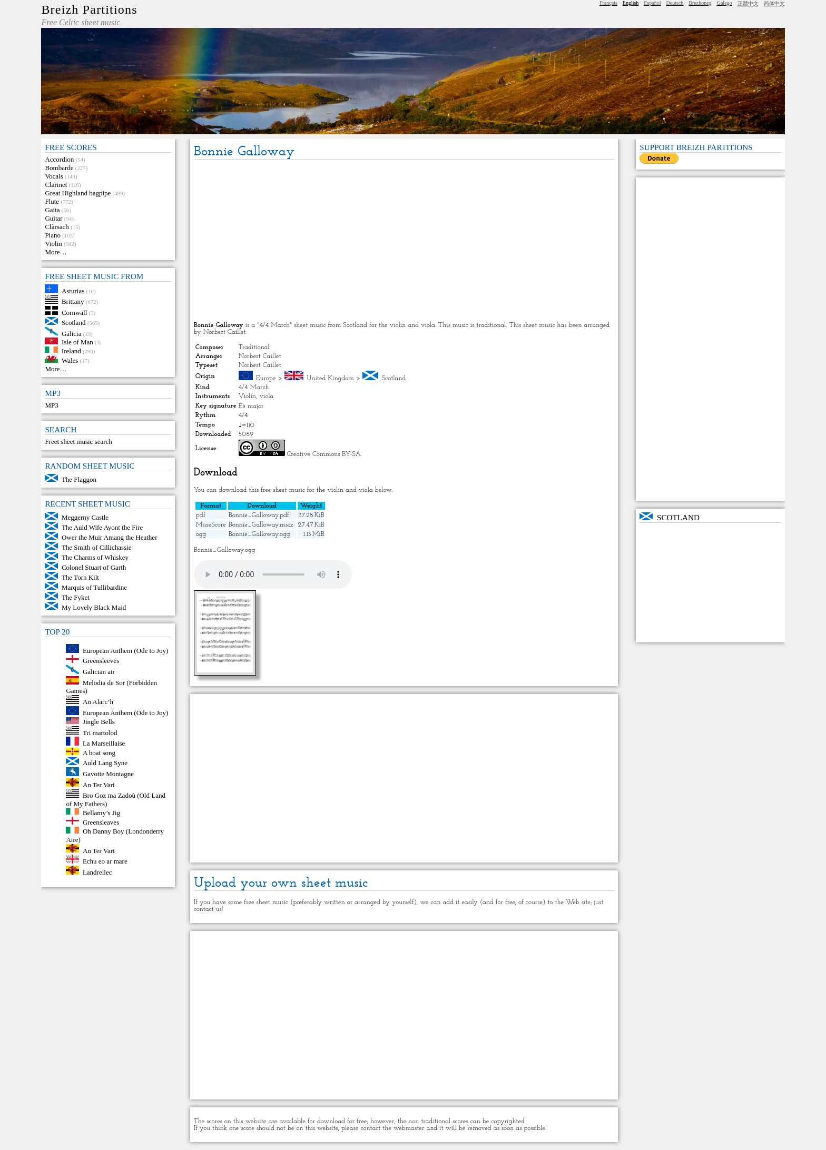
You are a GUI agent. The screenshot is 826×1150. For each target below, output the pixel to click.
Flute (52, 201)
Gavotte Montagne (108, 774)
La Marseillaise (104, 743)
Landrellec (97, 872)
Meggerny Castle (85, 517)
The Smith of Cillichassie (97, 547)
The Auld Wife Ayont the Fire (102, 527)
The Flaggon (79, 479)
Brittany (73, 301)
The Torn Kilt (80, 577)
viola (266, 396)
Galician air (99, 672)
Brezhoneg (700, 3)
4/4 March (254, 387)
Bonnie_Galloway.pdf (259, 515)
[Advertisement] (404, 241)
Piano (53, 235)
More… (55, 252)
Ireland (71, 350)
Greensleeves (101, 661)
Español (652, 3)
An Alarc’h (98, 702)
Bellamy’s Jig (101, 812)
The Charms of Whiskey (95, 557)
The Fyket (76, 597)
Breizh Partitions (89, 9)
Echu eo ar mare (105, 861)
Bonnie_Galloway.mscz (261, 524)
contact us (208, 909)
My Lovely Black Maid (94, 607)
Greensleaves (101, 822)
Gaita (52, 210)
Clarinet (56, 185)
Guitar (53, 218)
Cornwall (74, 312)
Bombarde (59, 168)
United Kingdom (330, 378)
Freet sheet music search (78, 441)
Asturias (73, 290)
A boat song (99, 753)
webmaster (409, 1128)
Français (608, 3)
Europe (266, 378)
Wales (70, 360)
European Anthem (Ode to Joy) (125, 651)
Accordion (59, 159)
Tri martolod (100, 732)
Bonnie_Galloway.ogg (259, 534)
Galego (724, 3)
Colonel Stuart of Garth (94, 567)
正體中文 (748, 3)
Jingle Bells (99, 722)
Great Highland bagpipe (78, 193)
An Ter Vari (99, 784)
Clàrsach (56, 227)
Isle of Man (77, 342)
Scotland (74, 322)
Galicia (72, 333)
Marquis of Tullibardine (94, 587)
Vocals (54, 176)
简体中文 (774, 3)
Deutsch (675, 3)
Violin (53, 243)
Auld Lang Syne (105, 763)
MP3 (51, 405)
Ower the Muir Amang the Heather (110, 537)
